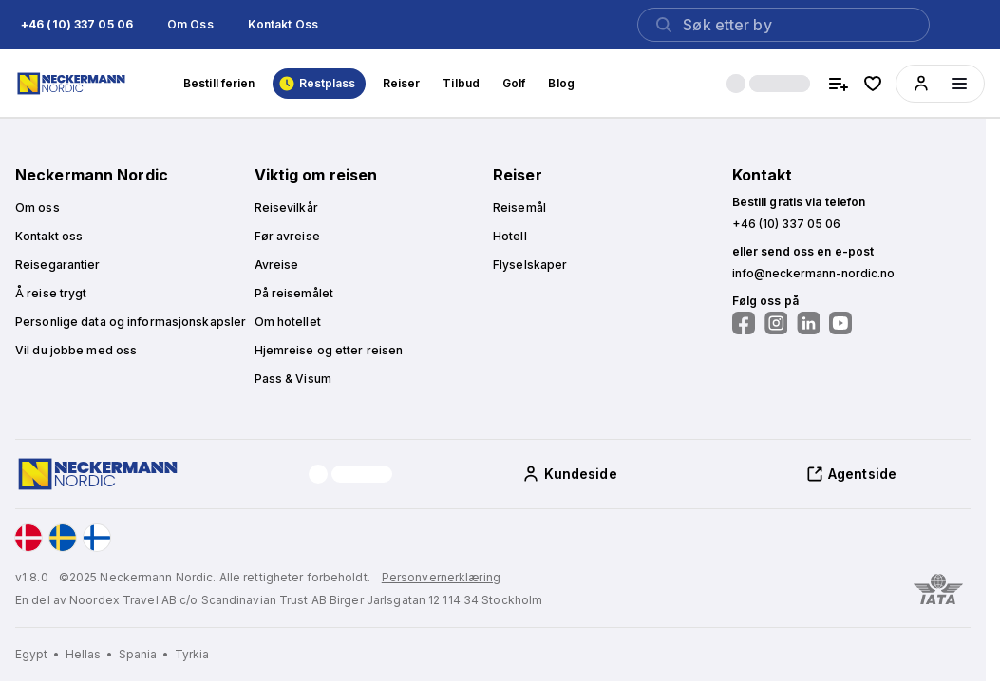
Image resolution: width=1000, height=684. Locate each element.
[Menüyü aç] (959, 83)
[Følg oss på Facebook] (743, 323)
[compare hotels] (838, 83)
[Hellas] (90, 654)
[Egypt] (38, 654)
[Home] (73, 83)
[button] (77, 24)
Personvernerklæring (441, 577)
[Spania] (145, 654)
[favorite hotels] (872, 83)
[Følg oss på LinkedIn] (808, 323)
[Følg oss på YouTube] (840, 323)
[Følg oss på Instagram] (775, 323)
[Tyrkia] (192, 654)
